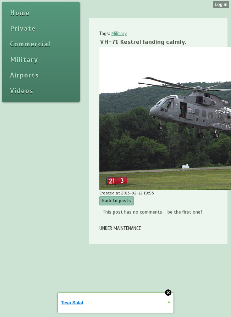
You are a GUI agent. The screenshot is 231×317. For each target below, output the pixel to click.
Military (119, 33)
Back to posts (116, 201)
